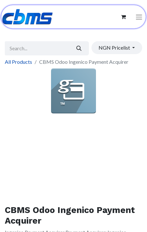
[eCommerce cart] (123, 16)
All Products (18, 62)
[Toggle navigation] (139, 17)
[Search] (79, 48)
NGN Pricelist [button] (115, 47)
